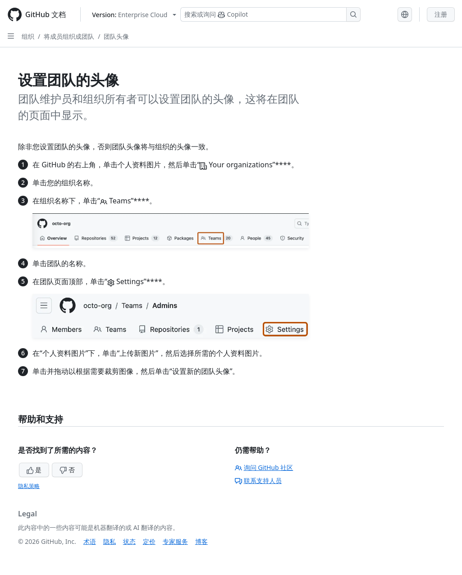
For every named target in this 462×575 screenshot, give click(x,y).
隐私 (109, 541)
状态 (129, 541)
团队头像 (116, 36)
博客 (201, 541)
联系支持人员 (258, 480)
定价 (149, 541)
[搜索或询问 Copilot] (270, 14)
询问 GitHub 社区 (264, 467)
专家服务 (175, 541)
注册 (441, 14)
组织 (28, 36)
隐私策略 (29, 486)
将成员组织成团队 (69, 36)
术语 (89, 541)
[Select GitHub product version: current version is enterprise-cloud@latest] (134, 15)
